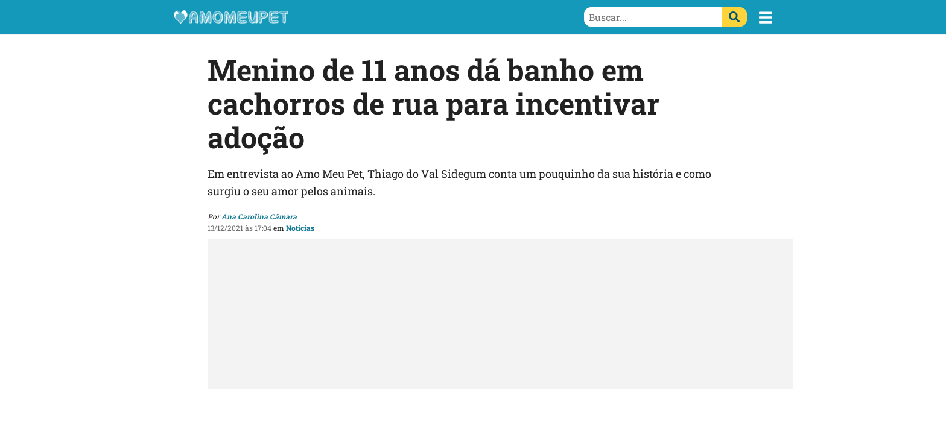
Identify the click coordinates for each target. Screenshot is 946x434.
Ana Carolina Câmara (259, 216)
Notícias (300, 228)
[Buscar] (734, 17)
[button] (765, 17)
